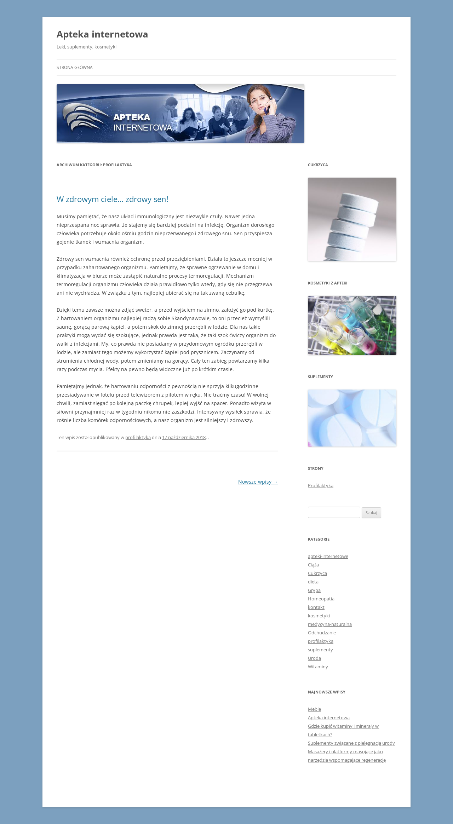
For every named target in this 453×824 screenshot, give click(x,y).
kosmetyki (319, 615)
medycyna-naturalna (330, 624)
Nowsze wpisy (258, 481)
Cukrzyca (317, 573)
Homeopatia (321, 598)
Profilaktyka (320, 485)
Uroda (314, 658)
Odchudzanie (322, 632)
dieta (313, 581)
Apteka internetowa (102, 34)
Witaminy (318, 666)
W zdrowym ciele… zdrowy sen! (112, 199)
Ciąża (313, 564)
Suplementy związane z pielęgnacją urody (351, 743)
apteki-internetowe (328, 556)
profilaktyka (138, 437)
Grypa (314, 590)
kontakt (316, 607)
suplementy (320, 649)
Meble (314, 709)
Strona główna (75, 67)
